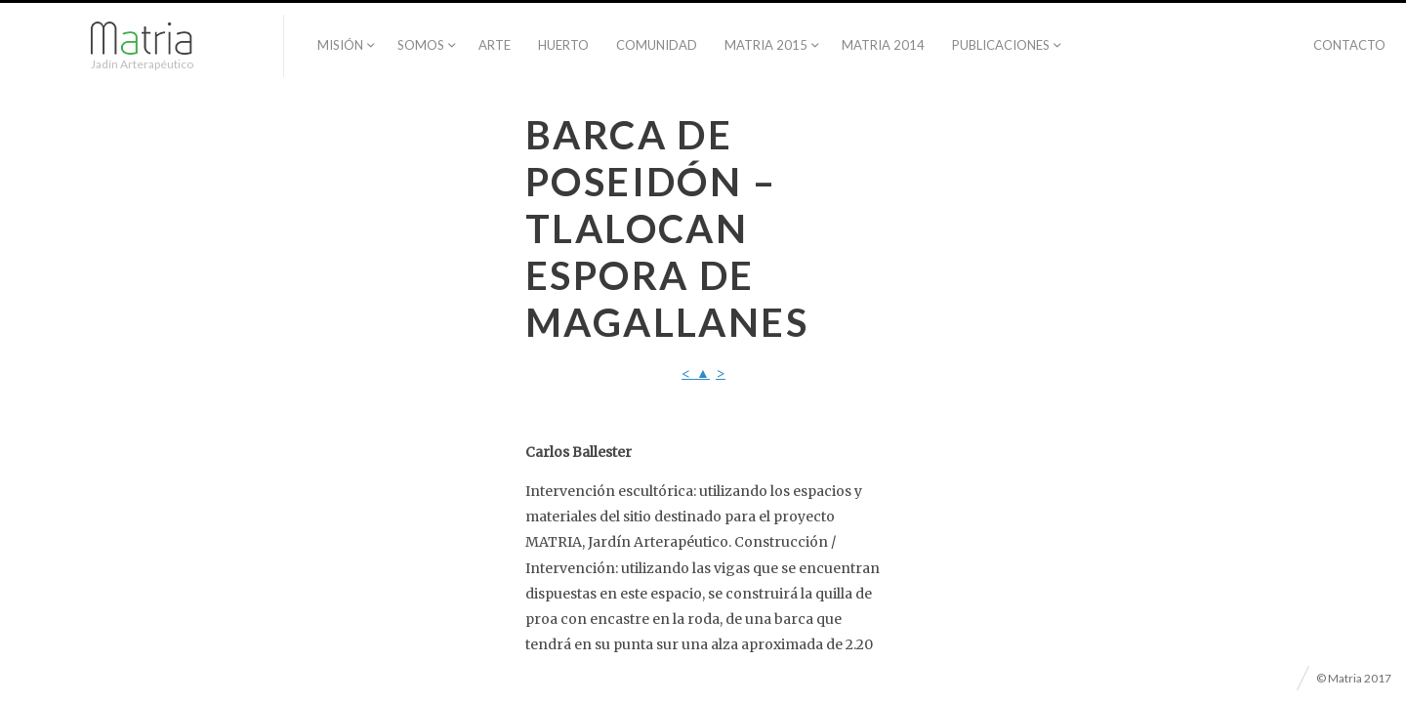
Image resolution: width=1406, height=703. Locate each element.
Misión (340, 45)
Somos (420, 45)
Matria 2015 (765, 45)
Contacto (1349, 45)
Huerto (563, 45)
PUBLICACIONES (1001, 45)
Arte (494, 45)
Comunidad (656, 45)
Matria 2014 (883, 45)
